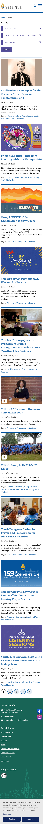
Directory (5, 761)
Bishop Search (7, 732)
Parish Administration (10, 749)
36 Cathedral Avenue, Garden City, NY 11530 (11, 711)
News (3, 744)
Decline (12, 819)
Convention (6, 736)
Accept (30, 819)
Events (4, 740)
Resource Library (8, 753)
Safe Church (6, 757)
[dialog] (21, 811)
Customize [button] (7, 814)
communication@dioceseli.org (15, 720)
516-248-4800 (8, 716)
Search (6, 49)
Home (3, 17)
